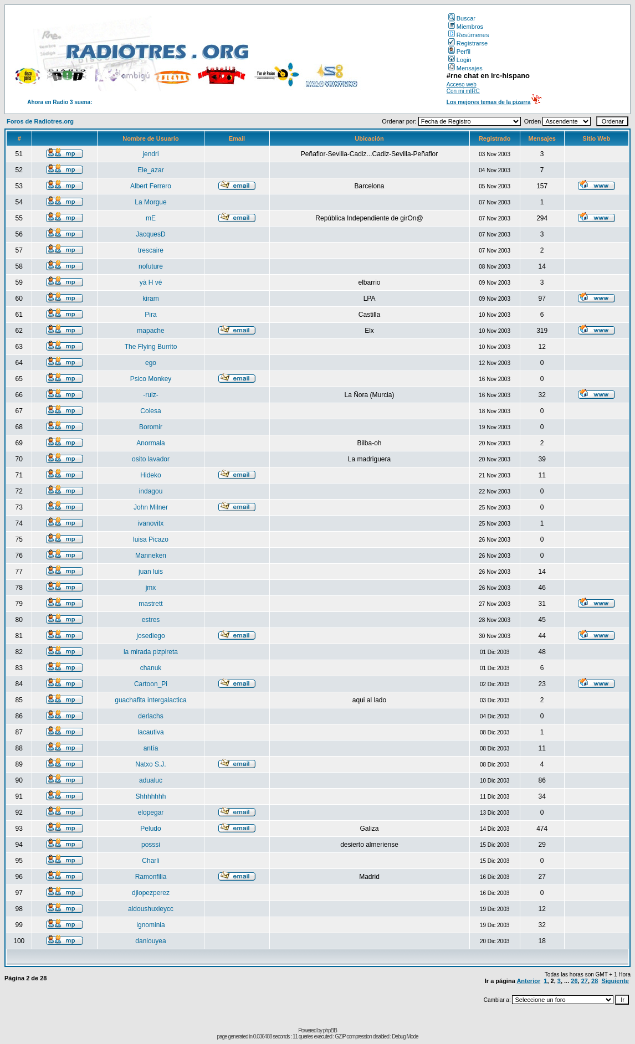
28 (594, 981)
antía (151, 748)
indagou (151, 491)
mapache (150, 331)
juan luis (151, 571)
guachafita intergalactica (150, 700)
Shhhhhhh (151, 796)
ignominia (150, 925)
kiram (150, 298)
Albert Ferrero (150, 186)
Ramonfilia (151, 877)
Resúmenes (468, 35)
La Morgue (150, 202)
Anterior (528, 981)
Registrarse (468, 43)
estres (151, 620)
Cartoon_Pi (150, 684)
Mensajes (465, 68)
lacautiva (150, 732)
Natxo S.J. (150, 764)
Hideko (150, 475)
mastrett (150, 604)
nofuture (151, 266)
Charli (150, 861)
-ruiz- (150, 395)
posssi (150, 844)
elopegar (151, 812)
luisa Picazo (150, 539)
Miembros (465, 26)
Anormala (150, 443)
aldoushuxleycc (150, 909)
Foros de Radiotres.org (40, 121)
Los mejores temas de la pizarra (489, 102)
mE (151, 218)
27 (584, 981)
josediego (150, 636)
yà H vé (151, 282)
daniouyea (150, 941)
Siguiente (615, 981)
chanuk (151, 668)
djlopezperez (151, 893)
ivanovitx (151, 523)
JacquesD (150, 234)
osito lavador (151, 459)
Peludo (150, 828)
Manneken (150, 555)
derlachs (150, 716)
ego (150, 363)
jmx (151, 588)
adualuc (150, 780)
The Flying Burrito (151, 347)
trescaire (150, 250)
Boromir (150, 427)
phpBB (330, 1030)
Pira (150, 314)
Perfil (459, 51)
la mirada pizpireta (151, 652)
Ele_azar (150, 170)
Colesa (150, 411)
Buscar (461, 18)
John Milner (151, 507)
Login (460, 59)
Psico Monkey (151, 379)
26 (574, 981)
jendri (150, 154)
